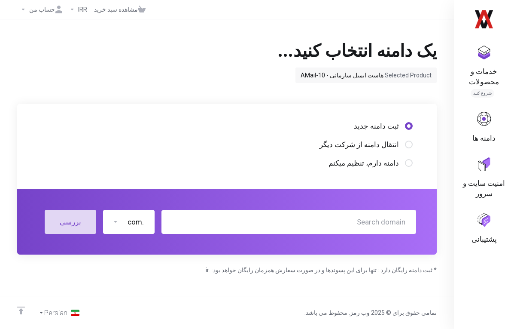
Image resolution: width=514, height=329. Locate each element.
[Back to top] (21, 310)
